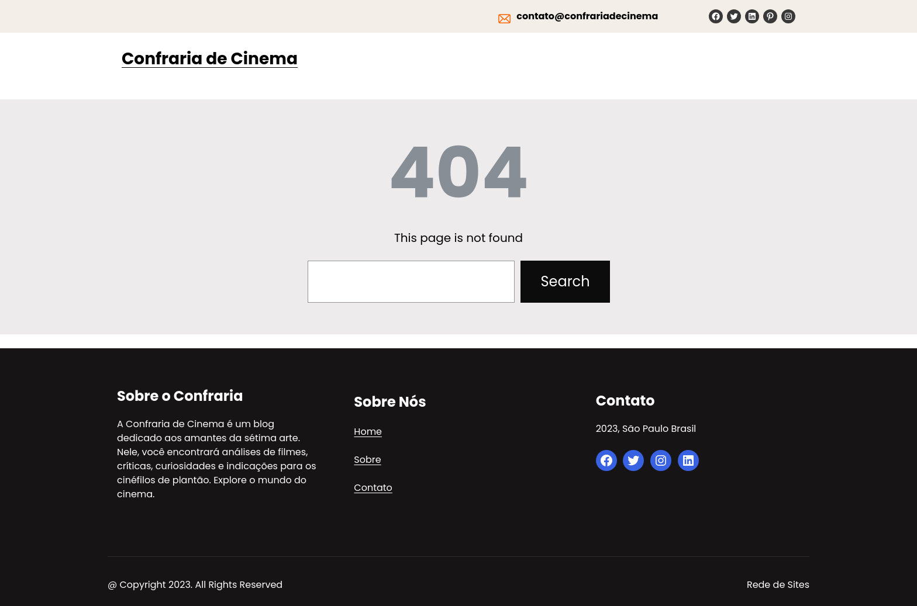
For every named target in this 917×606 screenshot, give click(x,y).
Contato (373, 487)
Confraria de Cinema (210, 58)
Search (565, 281)
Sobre (367, 459)
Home (368, 431)
